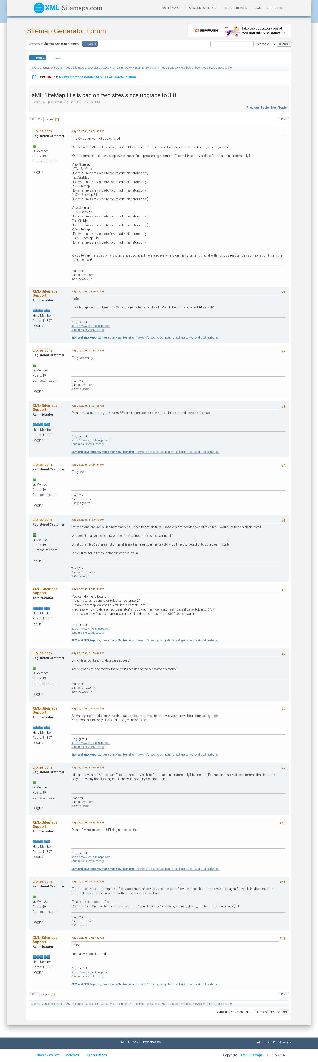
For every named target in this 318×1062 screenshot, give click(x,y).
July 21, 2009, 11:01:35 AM (87, 405)
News (257, 8)
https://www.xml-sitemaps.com (90, 325)
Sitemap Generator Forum (66, 31)
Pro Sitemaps (97, 1055)
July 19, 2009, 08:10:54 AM (87, 291)
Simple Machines (151, 1042)
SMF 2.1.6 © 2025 (130, 1042)
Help (256, 1042)
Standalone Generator (202, 8)
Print (283, 119)
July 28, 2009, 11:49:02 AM (87, 767)
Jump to (222, 1011)
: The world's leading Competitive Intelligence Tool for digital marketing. (145, 337)
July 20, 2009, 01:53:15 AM (87, 350)
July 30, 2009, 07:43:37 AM (87, 937)
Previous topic (257, 107)
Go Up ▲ (287, 1042)
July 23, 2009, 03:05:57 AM (87, 708)
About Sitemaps (236, 8)
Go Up (34, 994)
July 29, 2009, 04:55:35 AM (87, 822)
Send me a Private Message (87, 329)
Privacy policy (47, 1055)
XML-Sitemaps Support (45, 293)
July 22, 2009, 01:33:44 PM (87, 653)
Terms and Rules (270, 1042)
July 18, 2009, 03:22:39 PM (87, 131)
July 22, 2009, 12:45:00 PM (87, 589)
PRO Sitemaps (170, 8)
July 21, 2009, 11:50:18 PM (87, 519)
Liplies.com (42, 131)
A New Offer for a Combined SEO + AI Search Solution (84, 77)
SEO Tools (274, 8)
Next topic (279, 107)
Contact (73, 1055)
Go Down (36, 119)
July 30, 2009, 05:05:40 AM (87, 881)
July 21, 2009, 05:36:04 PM (87, 464)
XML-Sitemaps (252, 1055)
